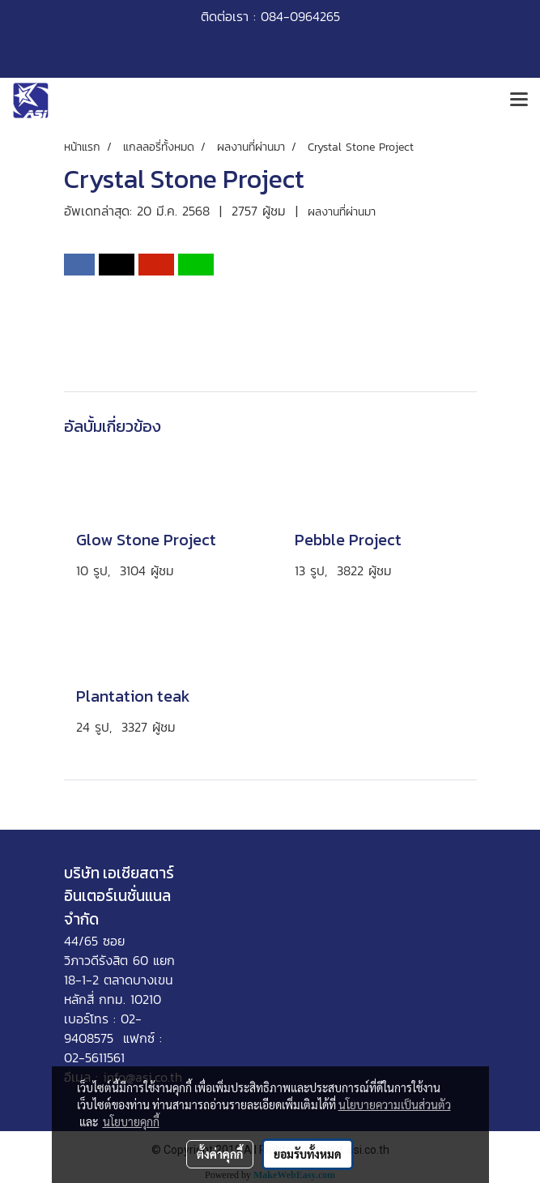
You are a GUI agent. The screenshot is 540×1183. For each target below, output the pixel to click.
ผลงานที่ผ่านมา (342, 211)
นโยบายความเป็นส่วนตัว (394, 1104)
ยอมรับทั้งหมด (308, 1154)
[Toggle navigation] (519, 100)
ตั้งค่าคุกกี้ (220, 1154)
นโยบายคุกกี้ (131, 1121)
